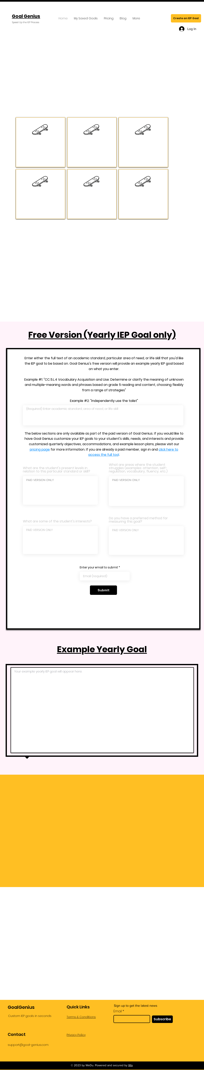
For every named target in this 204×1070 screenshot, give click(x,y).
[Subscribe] (162, 1019)
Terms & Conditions (81, 1017)
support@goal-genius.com (28, 1045)
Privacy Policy (76, 1035)
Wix (130, 1065)
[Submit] (103, 590)
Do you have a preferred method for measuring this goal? (138, 520)
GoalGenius (21, 1007)
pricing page (40, 449)
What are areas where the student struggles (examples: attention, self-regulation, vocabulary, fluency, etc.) (138, 468)
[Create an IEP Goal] (186, 18)
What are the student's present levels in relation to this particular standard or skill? (56, 469)
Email (117, 1011)
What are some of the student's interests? (57, 521)
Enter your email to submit (99, 567)
